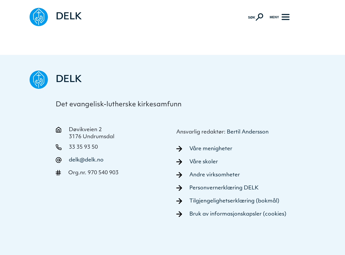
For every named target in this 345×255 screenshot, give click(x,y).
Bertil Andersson (248, 132)
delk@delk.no (86, 160)
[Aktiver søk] (255, 17)
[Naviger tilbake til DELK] (56, 17)
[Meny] (280, 17)
